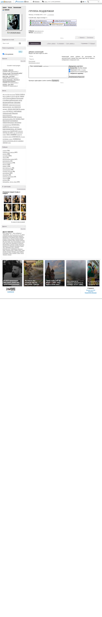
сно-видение (19, 132)
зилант (5, 109)
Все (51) (23, 229)
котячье (5, 180)
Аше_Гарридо (15, 247)
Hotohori (22, 240)
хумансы (17, 139)
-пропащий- (6, 234)
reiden (8, 96)
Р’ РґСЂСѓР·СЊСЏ (14, 32)
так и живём (11, 134)
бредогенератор (7, 163)
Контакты (90, 291)
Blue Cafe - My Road (8, 76)
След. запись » (70, 43)
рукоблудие (14, 131)
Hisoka (18, 240)
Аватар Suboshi (13, 22)
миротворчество (9, 117)
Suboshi (3, 10)
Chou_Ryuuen (11, 239)
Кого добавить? (17, 233)
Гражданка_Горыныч (17, 249)
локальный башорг (10, 113)
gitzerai (10, 240)
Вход (27, 1)
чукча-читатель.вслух (10, 141)
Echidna (17, 239)
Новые (92, 43)
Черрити (5, 254)
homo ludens (20, 94)
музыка (19, 117)
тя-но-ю (5, 178)
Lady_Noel (5, 243)
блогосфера (11, 98)
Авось (45, 1)
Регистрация (20, 1)
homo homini (12, 94)
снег (14, 132)
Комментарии (17, 7)
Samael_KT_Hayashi (8, 246)
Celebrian (21, 237)
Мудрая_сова (15, 252)
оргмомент (14, 121)
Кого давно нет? (7, 233)
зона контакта (14, 109)
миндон (5, 164)
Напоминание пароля (34, 63)
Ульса (22, 253)
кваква (23, 109)
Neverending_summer (9, 244)
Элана (9, 254)
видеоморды (6, 161)
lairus (4, 96)
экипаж (5, 142)
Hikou (14, 240)
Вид (84, 2)
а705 (4, 98)
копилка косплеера (8, 176)
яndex (9, 142)
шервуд (20, 141)
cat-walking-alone (14, 237)
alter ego (5, 94)
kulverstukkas (17, 242)
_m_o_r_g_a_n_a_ (15, 234)
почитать (15, 125)
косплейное (6, 173)
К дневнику (60, 43)
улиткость (16, 137)
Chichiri (5, 239)
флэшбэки (5, 175)
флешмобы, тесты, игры (9, 182)
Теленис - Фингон (8, 70)
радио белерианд (14, 127)
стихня (4, 150)
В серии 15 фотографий (18, 222)
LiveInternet (6, 2)
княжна (4, 111)
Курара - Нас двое (8, 84)
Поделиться (90, 37)
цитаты (5, 154)
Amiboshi (5, 236)
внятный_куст (6, 249)
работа (6, 127)
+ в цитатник (50, 14)
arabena (21, 236)
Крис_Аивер (14, 250)
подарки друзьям (7, 171)
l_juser (23, 242)
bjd (8, 94)
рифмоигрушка (6, 131)
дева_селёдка (7, 250)
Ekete (21, 239)
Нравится (82, 37)
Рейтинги (37, 1)
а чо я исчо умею (17, 96)
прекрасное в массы (8, 152)
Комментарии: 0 (14, 71)
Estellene (5, 240)
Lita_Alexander (13, 243)
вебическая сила (15, 100)
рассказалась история (12, 129)
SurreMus (17, 246)
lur (18, 243)
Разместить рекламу (91, 292)
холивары (6, 139)
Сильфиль (6, 253)
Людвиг (9, 252)
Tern (4, 247)
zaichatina (8, 247)
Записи (4, 7)
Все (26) (23, 61)
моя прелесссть (7, 168)
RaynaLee (21, 244)
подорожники (6, 169)
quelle (16, 244)
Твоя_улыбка (12, 253)
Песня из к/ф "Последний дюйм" (12, 73)
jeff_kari (5, 242)
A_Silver (22, 234)
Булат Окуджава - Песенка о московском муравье (11, 80)
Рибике (22, 252)
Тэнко (18, 253)
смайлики (46, 66)
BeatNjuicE (6, 237)
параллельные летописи (12, 122)
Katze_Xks (10, 242)
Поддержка (81, 2)
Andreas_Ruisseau (13, 236)
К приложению (21, 189)
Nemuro (21, 243)
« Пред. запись (51, 43)
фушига (23, 136)
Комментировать (35, 43)
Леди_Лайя (21, 250)
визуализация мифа (8, 159)
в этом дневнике (8, 54)
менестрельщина (7, 115)
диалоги (17, 107)
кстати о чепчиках (14, 111)
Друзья (10, 7)
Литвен (5, 252)
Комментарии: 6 (14, 74)
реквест (5, 166)
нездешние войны (8, 119)
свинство (20, 131)
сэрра (4, 134)
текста (4, 157)
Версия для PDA (90, 290)
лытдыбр (5, 156)
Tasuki (22, 246)
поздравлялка (7, 125)
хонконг (11, 139)
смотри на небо (8, 132)
